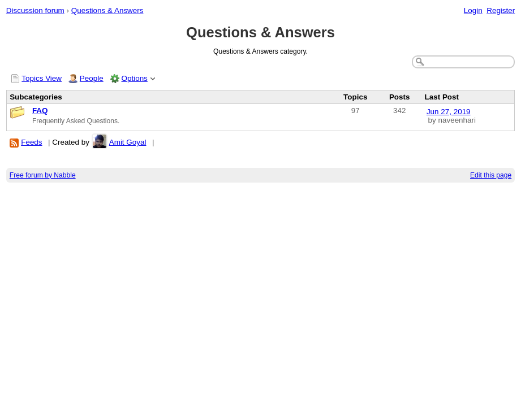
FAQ (40, 110)
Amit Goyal (128, 142)
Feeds (31, 142)
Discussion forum (35, 10)
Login (473, 10)
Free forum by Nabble (43, 175)
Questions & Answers (107, 10)
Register (500, 10)
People (92, 78)
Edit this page (490, 175)
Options (135, 78)
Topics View (41, 78)
